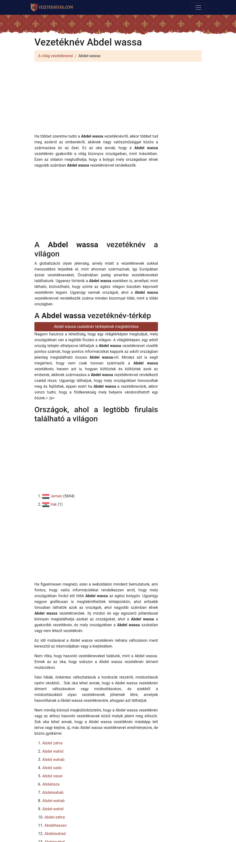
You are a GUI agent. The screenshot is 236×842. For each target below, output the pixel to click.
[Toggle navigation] (198, 7)
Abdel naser (52, 776)
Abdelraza (50, 784)
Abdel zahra (52, 743)
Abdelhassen (55, 825)
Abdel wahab (53, 759)
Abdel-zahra (54, 817)
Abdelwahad (55, 833)
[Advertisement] (118, 99)
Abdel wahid (52, 751)
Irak (53, 504)
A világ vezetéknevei (55, 56)
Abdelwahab (52, 792)
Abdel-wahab (53, 800)
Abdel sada (51, 767)
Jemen (56, 496)
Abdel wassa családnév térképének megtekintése (96, 326)
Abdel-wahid (52, 809)
